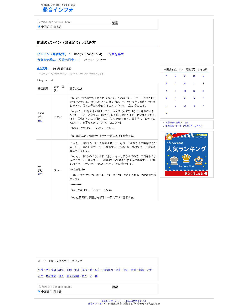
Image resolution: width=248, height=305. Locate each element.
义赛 (118, 269)
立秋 (149, 269)
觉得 (84, 269)
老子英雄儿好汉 (55, 269)
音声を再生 (116, 54)
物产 (84, 276)
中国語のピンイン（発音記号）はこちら (184, 126)
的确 (69, 269)
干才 (76, 269)
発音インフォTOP (97, 303)
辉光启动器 (72, 276)
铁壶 (61, 276)
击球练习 (108, 269)
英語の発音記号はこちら (177, 122)
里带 (40, 269)
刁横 (40, 276)
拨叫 (125, 269)
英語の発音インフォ (112, 300)
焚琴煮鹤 (51, 276)
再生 (40, 120)
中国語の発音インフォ (135, 300)
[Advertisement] (144, 8)
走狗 (133, 269)
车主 (97, 269)
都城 (141, 269)
